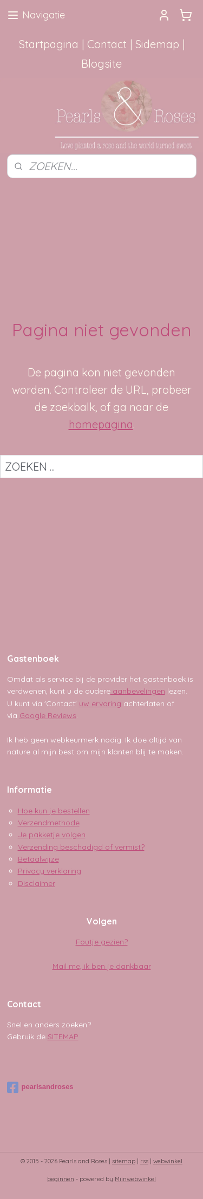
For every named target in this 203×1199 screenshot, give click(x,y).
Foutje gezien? (102, 942)
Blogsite (101, 63)
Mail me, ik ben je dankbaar (102, 966)
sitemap (123, 1161)
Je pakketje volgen (52, 834)
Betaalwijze (38, 859)
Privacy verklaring (49, 871)
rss (144, 1161)
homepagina (101, 424)
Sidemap (157, 44)
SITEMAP (63, 1036)
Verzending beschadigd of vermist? (81, 847)
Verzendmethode (49, 822)
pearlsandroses (40, 1087)
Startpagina (48, 44)
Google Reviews (47, 715)
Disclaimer (36, 883)
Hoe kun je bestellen (54, 811)
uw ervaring (100, 703)
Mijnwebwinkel (135, 1179)
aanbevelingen (137, 691)
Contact (107, 44)
